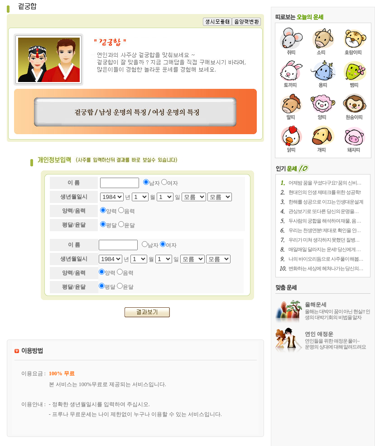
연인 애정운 (319, 334)
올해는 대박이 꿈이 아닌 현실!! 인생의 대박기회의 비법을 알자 (337, 314)
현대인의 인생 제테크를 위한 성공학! (324, 192)
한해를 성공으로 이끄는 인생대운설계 (325, 201)
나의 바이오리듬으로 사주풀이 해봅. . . (325, 259)
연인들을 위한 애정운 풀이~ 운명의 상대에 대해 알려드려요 (335, 343)
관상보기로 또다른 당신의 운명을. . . (323, 211)
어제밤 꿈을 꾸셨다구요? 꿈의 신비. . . (324, 182)
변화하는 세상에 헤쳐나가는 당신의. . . (325, 268)
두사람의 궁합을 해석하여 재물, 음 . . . (324, 220)
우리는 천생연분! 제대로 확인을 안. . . (324, 230)
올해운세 (316, 304)
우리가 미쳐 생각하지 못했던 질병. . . (323, 239)
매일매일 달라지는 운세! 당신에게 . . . (324, 249)
